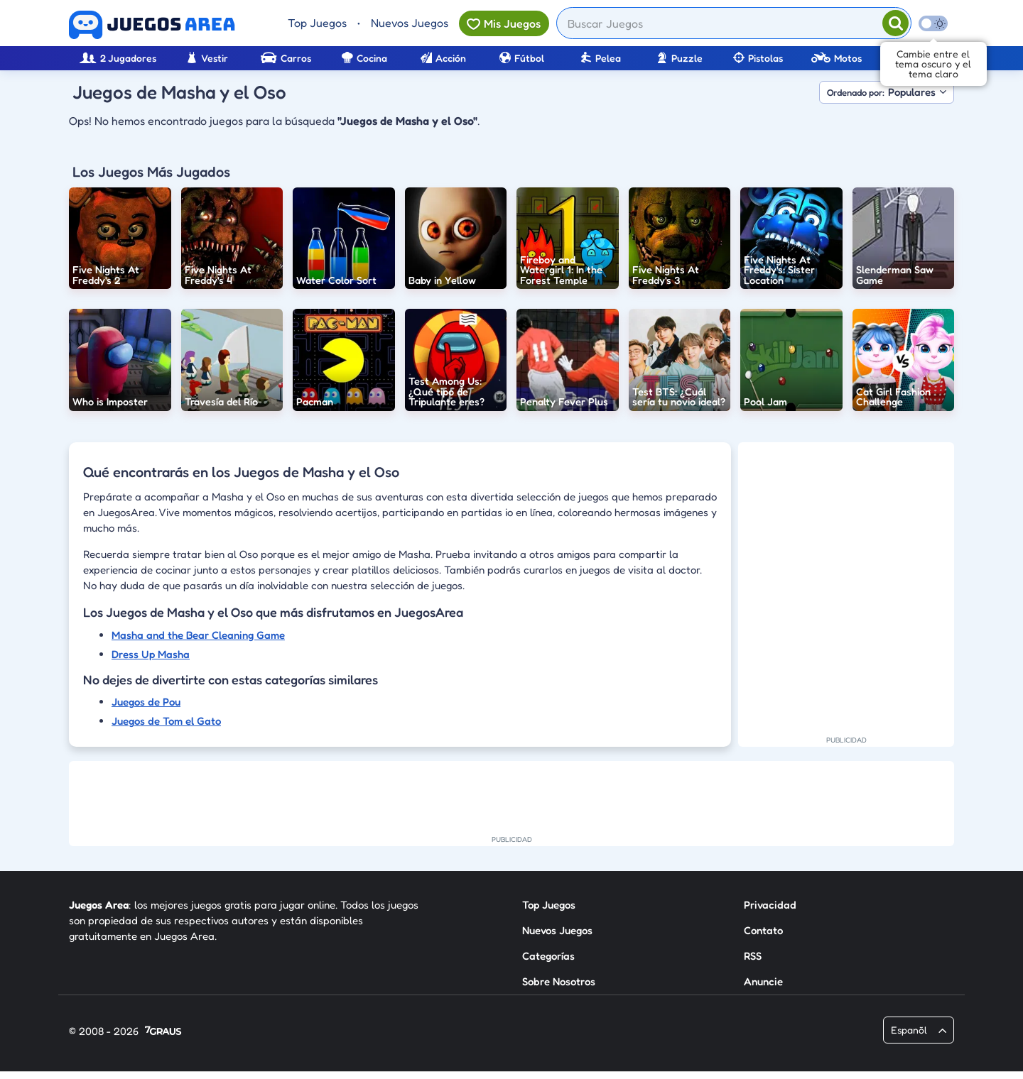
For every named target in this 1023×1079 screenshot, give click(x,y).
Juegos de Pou (146, 701)
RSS (753, 956)
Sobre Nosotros (558, 981)
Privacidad (770, 904)
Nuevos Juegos (409, 23)
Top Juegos (317, 23)
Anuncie (763, 981)
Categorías (548, 956)
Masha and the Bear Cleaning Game (198, 635)
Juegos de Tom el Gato (166, 721)
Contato (763, 930)
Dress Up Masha (151, 654)
